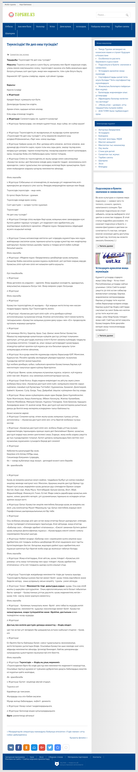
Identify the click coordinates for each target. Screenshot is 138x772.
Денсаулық (65, 26)
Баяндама (103, 136)
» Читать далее (105, 246)
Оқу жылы (103, 148)
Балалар (40, 26)
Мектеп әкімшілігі (107, 142)
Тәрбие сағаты (122, 26)
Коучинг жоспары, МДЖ (110, 139)
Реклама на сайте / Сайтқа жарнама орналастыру (27, 759)
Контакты (97, 757)
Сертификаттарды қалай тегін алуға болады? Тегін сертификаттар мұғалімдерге (113, 80)
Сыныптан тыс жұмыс (19, 54)
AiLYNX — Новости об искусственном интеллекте (71, 764)
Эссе (101, 163)
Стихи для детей (107, 151)
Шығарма (10, 33)
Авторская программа (15, 757)
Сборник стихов (56, 757)
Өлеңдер (103, 167)
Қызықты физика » (78, 738)
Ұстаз (52, 26)
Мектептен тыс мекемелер (112, 145)
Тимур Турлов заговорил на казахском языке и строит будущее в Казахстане (113, 52)
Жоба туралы (10, 5)
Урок (32, 757)
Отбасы (9, 26)
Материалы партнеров (78, 757)
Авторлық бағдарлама (109, 130)
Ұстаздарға (104, 133)
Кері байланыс (26, 5)
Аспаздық (81, 26)
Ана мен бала (24, 26)
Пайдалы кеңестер (100, 26)
